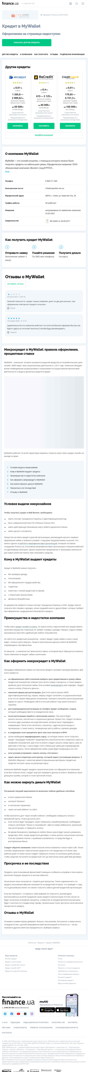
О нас (60, 959)
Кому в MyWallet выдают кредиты (25, 471)
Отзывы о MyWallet (18, 492)
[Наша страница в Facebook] (12, 1014)
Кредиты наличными (13, 962)
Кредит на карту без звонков (16, 971)
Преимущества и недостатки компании (27, 475)
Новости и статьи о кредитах (69, 968)
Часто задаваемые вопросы (68, 974)
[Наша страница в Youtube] (18, 1014)
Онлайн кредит (11, 959)
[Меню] (83, 3)
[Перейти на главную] (10, 4)
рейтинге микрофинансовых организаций (38, 543)
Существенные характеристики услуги (17, 114)
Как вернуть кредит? (66, 980)
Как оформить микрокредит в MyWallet (27, 480)
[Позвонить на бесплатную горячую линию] (18, 1008)
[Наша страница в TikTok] (25, 1014)
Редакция (15, 1022)
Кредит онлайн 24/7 (12, 968)
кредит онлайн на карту (26, 626)
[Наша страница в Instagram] (32, 1014)
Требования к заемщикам (68, 971)
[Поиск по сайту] (77, 3)
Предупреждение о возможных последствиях (17, 119)
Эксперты (73, 1022)
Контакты (61, 965)
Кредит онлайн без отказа (15, 965)
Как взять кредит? (65, 977)
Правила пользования (41, 1028)
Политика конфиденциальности (70, 962)
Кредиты (41, 943)
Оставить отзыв (15, 284)
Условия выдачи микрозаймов (23, 467)
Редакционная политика (36, 1022)
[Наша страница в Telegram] (5, 1014)
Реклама (6, 1028)
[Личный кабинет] (70, 3)
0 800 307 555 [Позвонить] (28, 3)
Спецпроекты (20, 1028)
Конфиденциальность (67, 1028)
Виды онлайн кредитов (67, 983)
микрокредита (57, 685)
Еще (7, 171)
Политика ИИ (58, 1022)
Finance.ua (32, 943)
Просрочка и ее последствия (23, 488)
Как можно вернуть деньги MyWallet (26, 484)
